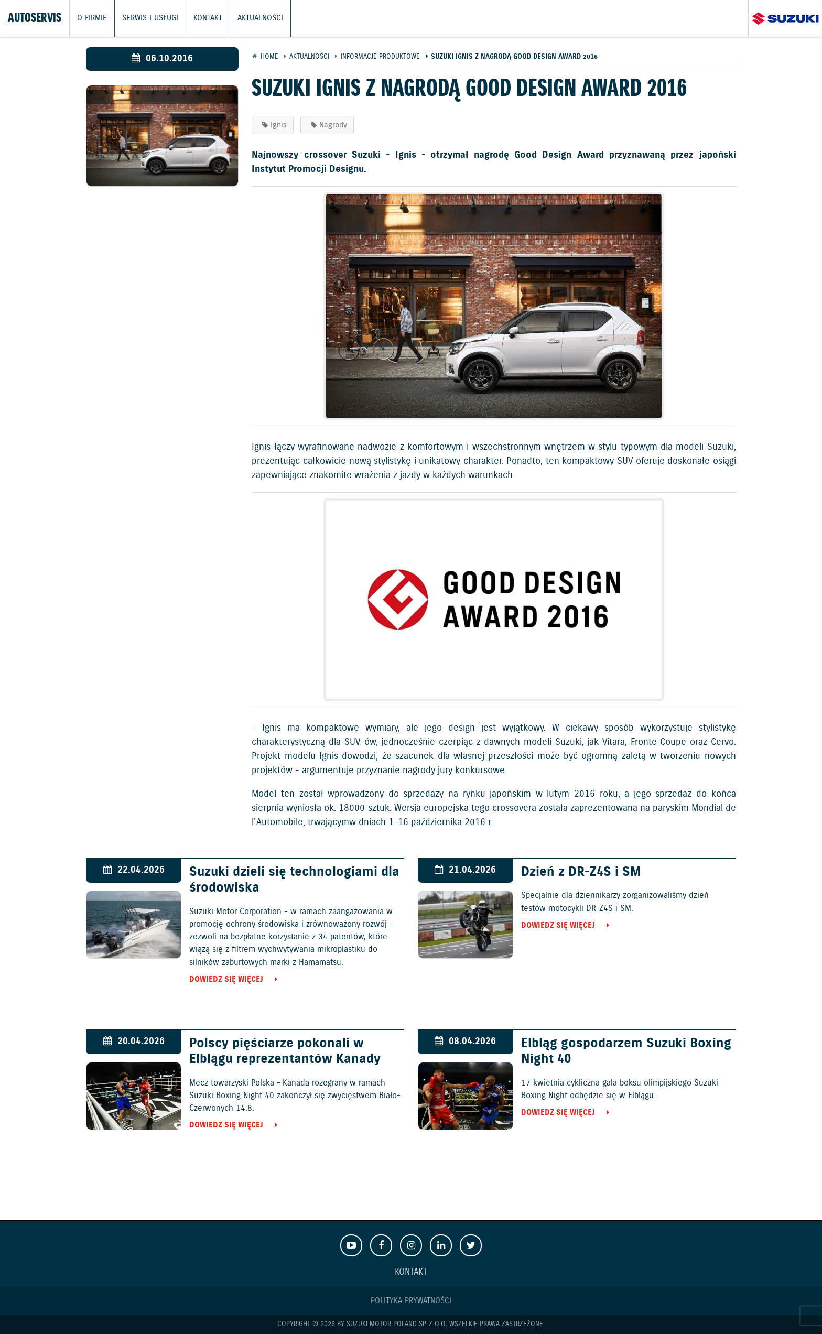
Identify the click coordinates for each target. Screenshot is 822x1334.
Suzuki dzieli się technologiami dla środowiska (294, 880)
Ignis (279, 125)
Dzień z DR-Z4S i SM (581, 872)
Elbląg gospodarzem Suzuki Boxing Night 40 (626, 1051)
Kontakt (207, 18)
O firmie (92, 18)
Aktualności (260, 18)
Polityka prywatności (411, 1300)
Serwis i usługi (150, 18)
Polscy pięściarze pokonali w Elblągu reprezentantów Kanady (285, 1051)
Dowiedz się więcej (226, 979)
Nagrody (333, 125)
